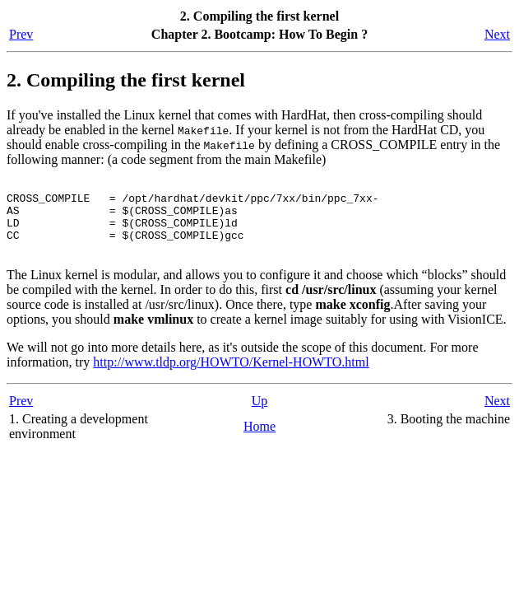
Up (260, 416)
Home (259, 441)
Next (497, 34)
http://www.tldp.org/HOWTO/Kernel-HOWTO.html (230, 377)
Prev (21, 34)
